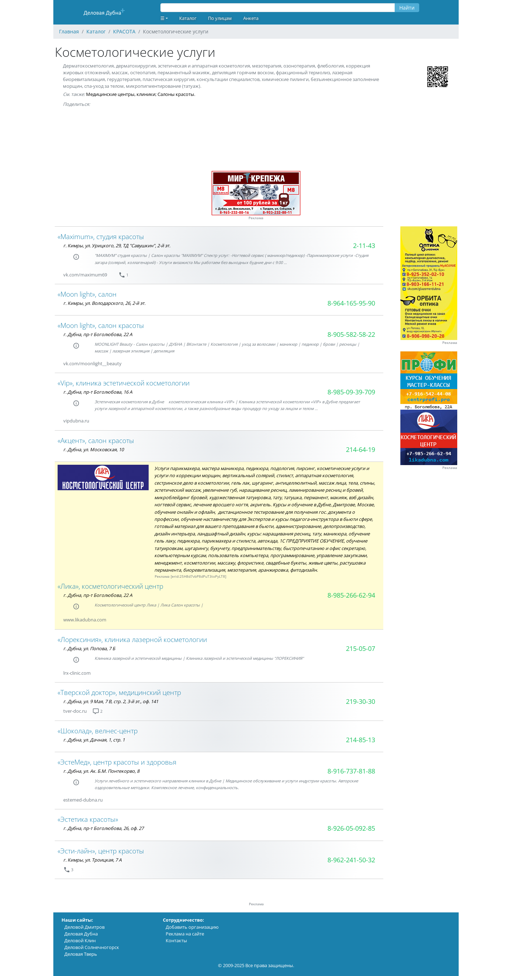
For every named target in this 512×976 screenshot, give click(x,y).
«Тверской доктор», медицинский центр (119, 692)
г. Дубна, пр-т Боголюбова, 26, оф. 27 (103, 828)
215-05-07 (360, 648)
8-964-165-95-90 (351, 303)
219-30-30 (360, 701)
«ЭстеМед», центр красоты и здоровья (117, 762)
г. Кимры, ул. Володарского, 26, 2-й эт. (104, 303)
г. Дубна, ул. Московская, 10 (93, 449)
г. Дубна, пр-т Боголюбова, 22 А (97, 334)
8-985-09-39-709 (351, 392)
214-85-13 (360, 739)
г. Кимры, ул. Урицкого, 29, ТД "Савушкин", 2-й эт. (116, 245)
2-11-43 (364, 245)
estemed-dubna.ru (83, 800)
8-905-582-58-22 (351, 334)
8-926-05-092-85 (351, 828)
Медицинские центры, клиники (120, 94)
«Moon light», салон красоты (101, 325)
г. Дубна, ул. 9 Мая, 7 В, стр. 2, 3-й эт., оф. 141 (110, 701)
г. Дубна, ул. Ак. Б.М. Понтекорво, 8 (101, 771)
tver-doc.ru (75, 711)
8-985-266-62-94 (351, 595)
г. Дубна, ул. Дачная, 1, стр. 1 (94, 740)
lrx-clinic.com (77, 673)
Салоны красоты (176, 94)
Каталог (188, 18)
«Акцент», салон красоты (96, 440)
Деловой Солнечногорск (91, 947)
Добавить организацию (192, 927)
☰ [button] (162, 18)
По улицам (220, 18)
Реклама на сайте (185, 934)
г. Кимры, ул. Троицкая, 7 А (92, 860)
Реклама (256, 218)
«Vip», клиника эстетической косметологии (124, 383)
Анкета (250, 18)
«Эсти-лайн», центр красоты (101, 851)
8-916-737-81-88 (351, 771)
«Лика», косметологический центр (110, 586)
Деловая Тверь (80, 954)
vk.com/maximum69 (85, 274)
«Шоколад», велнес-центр (98, 730)
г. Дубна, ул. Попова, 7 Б (89, 648)
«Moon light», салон (87, 294)
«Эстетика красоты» (88, 819)
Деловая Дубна (81, 934)
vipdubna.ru (76, 420)
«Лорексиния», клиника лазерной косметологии (132, 639)
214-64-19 (360, 449)
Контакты (176, 940)
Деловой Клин (80, 940)
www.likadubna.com (84, 619)
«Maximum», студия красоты (101, 236)
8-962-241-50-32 (351, 860)
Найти (407, 7)
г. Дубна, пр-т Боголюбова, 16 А (97, 392)
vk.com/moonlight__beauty (92, 363)
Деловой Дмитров (84, 927)
